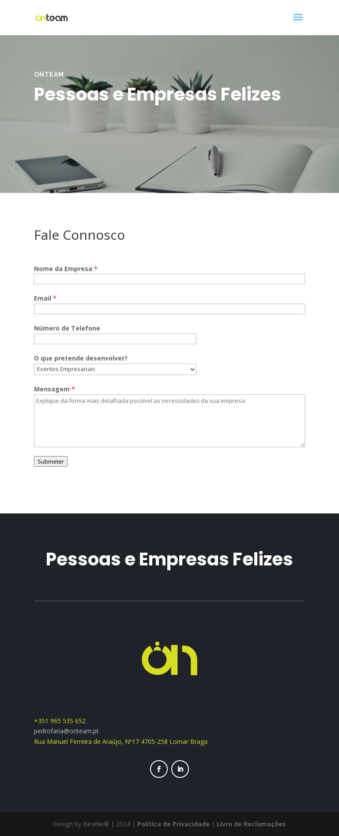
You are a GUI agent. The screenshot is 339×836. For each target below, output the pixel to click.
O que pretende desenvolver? (81, 358)
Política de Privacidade (173, 824)
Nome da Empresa (66, 268)
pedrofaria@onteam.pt (67, 731)
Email (45, 298)
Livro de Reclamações (251, 824)
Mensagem (54, 389)
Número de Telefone (67, 328)
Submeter (51, 461)
